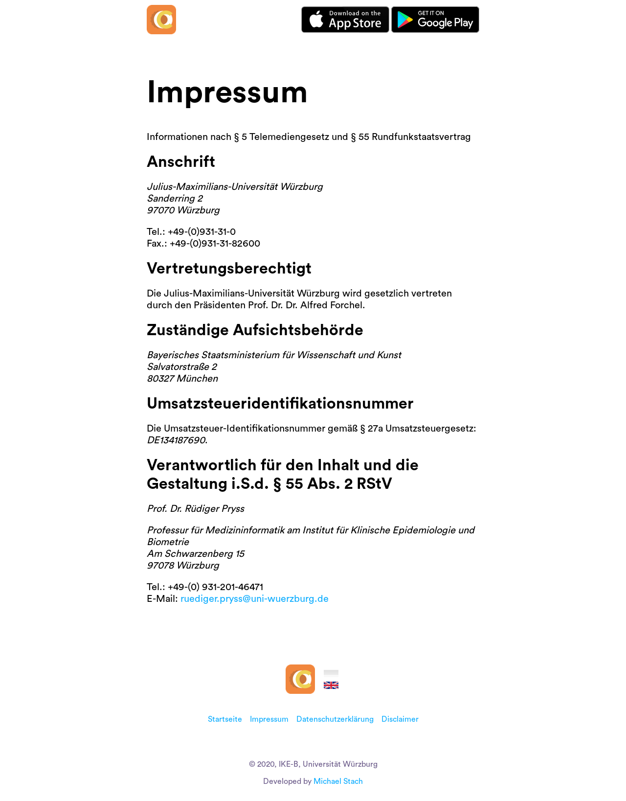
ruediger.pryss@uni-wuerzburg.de (254, 599)
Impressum (269, 719)
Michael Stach (338, 781)
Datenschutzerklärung (335, 719)
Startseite (225, 719)
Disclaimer (400, 719)
